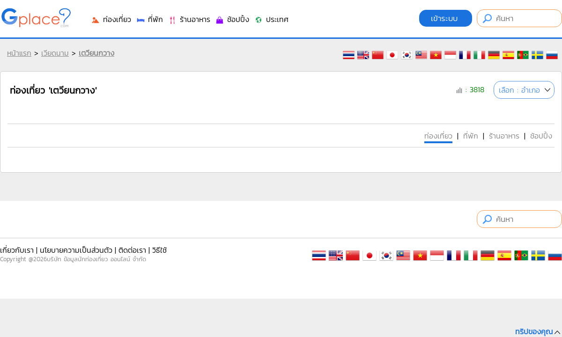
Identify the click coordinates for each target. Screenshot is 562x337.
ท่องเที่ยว (111, 19)
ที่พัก (149, 19)
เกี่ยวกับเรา (17, 250)
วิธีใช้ (159, 250)
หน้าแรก (19, 53)
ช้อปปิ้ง (232, 19)
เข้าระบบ (445, 18)
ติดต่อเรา (132, 250)
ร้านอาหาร (189, 19)
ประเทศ (271, 19)
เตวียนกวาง (96, 53)
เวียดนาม (55, 53)
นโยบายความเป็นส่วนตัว (76, 250)
